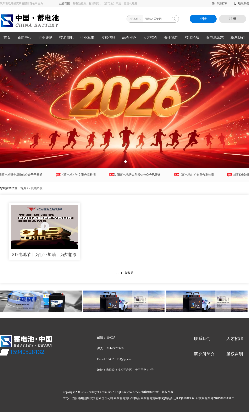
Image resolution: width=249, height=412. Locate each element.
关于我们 (171, 38)
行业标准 (87, 38)
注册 (232, 19)
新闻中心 (24, 38)
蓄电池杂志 (215, 38)
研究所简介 (204, 354)
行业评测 (45, 38)
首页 (7, 38)
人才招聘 (150, 38)
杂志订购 (220, 3)
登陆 (203, 19)
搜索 (174, 19)
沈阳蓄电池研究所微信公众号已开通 (135, 175)
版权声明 (234, 354)
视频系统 (37, 188)
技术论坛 (192, 38)
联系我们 (241, 3)
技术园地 (66, 38)
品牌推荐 (129, 38)
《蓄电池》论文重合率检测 (76, 175)
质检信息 (108, 38)
